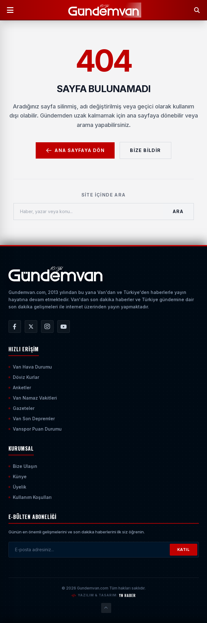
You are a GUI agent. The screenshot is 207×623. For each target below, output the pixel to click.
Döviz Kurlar (23, 377)
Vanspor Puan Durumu (35, 429)
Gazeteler (21, 408)
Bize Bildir (145, 150)
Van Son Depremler (31, 418)
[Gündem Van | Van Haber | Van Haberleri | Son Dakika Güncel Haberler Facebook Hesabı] (14, 326)
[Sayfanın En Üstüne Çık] (106, 608)
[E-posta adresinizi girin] (89, 549)
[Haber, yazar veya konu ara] (88, 211)
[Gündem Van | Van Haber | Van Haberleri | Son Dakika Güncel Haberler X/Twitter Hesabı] (31, 326)
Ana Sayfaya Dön (75, 150)
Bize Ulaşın (22, 466)
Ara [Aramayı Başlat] (178, 211)
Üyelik (17, 487)
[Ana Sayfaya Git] (55, 273)
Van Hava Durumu (30, 366)
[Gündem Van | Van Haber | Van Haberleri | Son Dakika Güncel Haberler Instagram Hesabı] (47, 326)
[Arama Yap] (197, 10)
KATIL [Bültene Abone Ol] (183, 549)
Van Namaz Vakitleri (32, 398)
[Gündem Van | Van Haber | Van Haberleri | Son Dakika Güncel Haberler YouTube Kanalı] (63, 326)
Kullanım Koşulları (30, 497)
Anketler (19, 387)
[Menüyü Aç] (10, 10)
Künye (17, 476)
